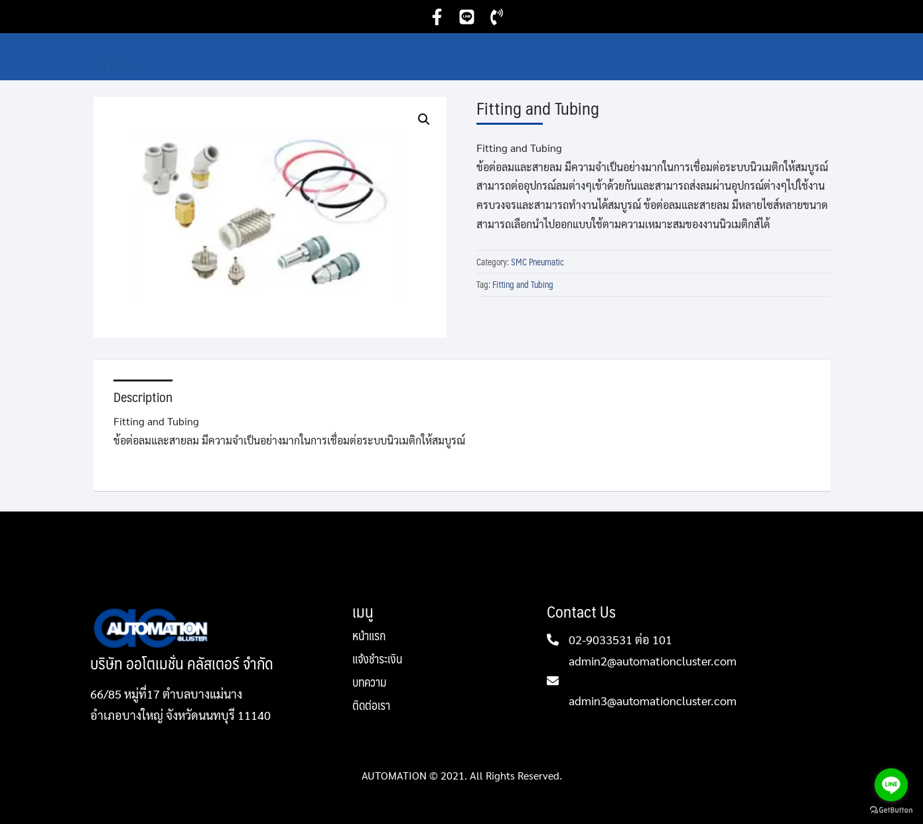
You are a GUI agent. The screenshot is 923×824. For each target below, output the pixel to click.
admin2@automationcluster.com (653, 660)
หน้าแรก (369, 637)
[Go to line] (891, 784)
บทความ (369, 683)
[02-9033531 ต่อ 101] (553, 640)
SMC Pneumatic (537, 262)
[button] (424, 119)
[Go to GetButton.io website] (891, 810)
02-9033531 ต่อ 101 (620, 639)
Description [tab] (143, 396)
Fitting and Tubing (522, 284)
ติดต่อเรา (371, 705)
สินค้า (116, 64)
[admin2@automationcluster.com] (553, 681)
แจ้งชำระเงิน (377, 660)
